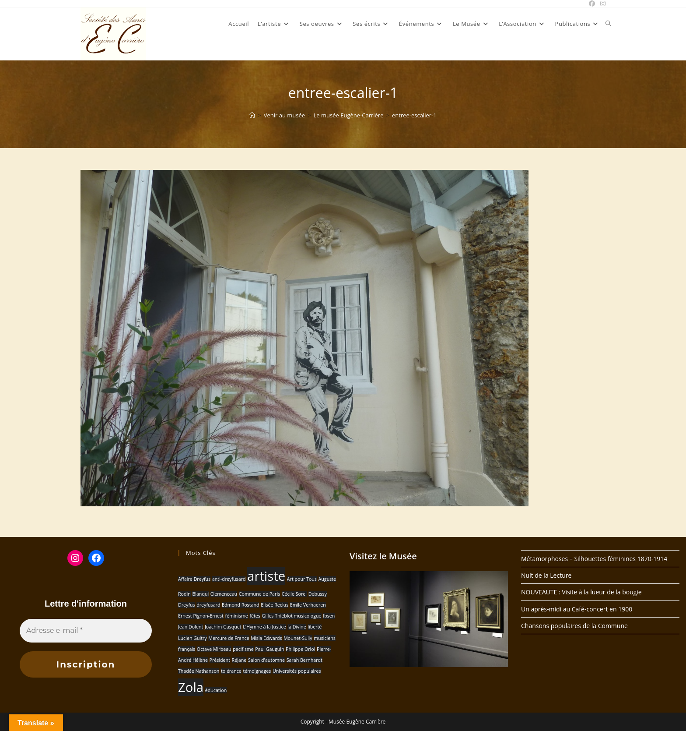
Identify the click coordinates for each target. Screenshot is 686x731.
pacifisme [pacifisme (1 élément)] (243, 649)
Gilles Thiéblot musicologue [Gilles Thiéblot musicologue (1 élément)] (292, 616)
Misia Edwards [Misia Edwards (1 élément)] (266, 638)
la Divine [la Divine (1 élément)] (296, 627)
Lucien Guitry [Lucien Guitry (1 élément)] (192, 638)
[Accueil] (252, 115)
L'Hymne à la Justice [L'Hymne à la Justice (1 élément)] (264, 627)
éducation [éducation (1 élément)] (216, 690)
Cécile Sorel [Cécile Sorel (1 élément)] (294, 594)
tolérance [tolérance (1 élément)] (231, 671)
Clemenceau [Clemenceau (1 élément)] (223, 594)
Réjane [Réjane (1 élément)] (239, 660)
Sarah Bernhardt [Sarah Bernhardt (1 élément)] (304, 660)
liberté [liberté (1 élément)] (315, 627)
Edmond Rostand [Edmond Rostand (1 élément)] (240, 605)
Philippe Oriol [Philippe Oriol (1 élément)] (300, 649)
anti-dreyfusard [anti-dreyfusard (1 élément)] (229, 579)
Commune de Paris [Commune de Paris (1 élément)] (259, 594)
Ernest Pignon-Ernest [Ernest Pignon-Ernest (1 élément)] (201, 616)
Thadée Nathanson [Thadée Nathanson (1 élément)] (198, 671)
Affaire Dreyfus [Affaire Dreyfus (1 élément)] (194, 579)
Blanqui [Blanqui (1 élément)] (200, 594)
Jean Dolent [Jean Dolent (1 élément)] (190, 627)
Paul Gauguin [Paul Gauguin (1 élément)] (269, 649)
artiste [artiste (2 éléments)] (266, 576)
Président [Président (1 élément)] (220, 660)
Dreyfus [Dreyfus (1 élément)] (186, 605)
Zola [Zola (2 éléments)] (190, 687)
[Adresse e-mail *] (86, 631)
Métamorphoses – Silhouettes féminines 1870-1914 (594, 558)
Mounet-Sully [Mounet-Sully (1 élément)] (298, 638)
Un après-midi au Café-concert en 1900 (576, 609)
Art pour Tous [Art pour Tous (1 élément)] (302, 579)
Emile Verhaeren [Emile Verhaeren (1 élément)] (308, 605)
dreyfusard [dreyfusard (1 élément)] (208, 605)
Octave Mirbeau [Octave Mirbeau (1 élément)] (214, 649)
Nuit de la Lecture (546, 575)
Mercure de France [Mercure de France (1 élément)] (228, 638)
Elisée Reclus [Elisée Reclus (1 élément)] (274, 605)
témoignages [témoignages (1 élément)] (257, 671)
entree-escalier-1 (414, 115)
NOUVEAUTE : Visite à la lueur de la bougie (581, 592)
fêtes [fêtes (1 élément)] (254, 616)
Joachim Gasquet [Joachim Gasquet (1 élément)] (223, 627)
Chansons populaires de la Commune (574, 626)
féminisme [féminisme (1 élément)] (236, 616)
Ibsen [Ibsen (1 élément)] (329, 616)
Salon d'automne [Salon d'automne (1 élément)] (266, 660)
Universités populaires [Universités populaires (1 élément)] (297, 671)
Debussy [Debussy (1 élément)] (317, 594)
